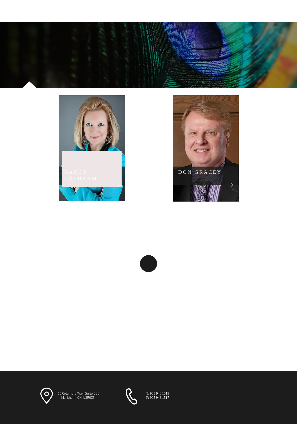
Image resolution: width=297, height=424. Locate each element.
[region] (92, 148)
